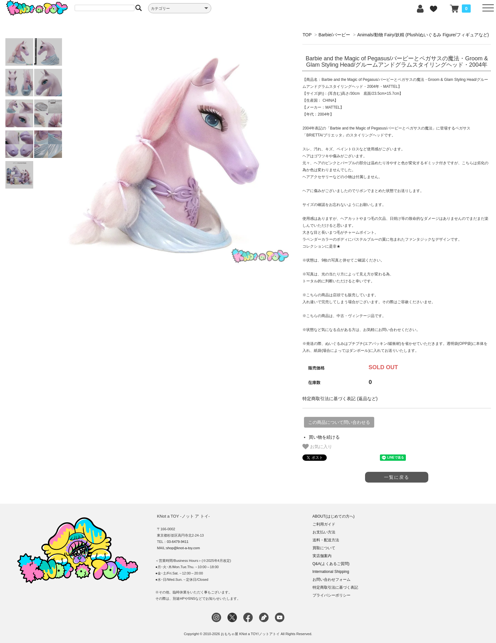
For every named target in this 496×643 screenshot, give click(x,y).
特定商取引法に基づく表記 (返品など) (339, 398)
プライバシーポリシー (331, 595)
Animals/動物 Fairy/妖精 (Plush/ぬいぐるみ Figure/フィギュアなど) (423, 34)
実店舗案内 (322, 556)
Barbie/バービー (334, 34)
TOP (306, 34)
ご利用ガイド (324, 524)
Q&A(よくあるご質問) (331, 564)
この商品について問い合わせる (339, 422)
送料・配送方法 (326, 540)
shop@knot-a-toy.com (183, 548)
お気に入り (317, 446)
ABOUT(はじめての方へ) (334, 516)
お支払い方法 (324, 532)
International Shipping (331, 571)
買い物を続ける (324, 437)
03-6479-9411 (178, 542)
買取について (324, 548)
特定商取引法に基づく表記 (335, 587)
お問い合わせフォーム (331, 579)
